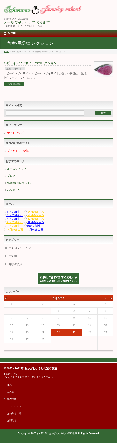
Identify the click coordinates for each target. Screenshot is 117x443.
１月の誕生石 (14, 211)
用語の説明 (16, 264)
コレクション (14, 406)
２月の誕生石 (35, 211)
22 (58, 332)
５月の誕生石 (14, 218)
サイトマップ (14, 132)
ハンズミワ (14, 190)
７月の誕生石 (14, 222)
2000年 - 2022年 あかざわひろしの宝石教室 (54, 433)
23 (74, 332)
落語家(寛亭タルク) (19, 183)
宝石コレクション (15, 69)
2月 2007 (58, 298)
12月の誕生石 (34, 229)
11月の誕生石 (14, 229)
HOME (10, 385)
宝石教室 (11, 392)
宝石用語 (11, 399)
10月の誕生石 (35, 225)
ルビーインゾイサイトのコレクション (30, 63)
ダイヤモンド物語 (17, 150)
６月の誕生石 (35, 218)
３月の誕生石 (14, 215)
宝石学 (13, 256)
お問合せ (11, 420)
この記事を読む (14, 84)
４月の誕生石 (35, 215)
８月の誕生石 (35, 222)
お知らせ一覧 (14, 413)
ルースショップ (16, 168)
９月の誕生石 (14, 225)
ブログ (11, 175)
